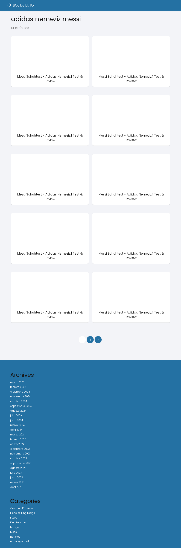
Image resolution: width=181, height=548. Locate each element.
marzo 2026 (17, 382)
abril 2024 (16, 430)
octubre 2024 (18, 401)
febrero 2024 (18, 439)
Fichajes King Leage (22, 513)
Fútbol (14, 517)
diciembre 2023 (20, 449)
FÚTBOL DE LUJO (20, 5)
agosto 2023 (18, 468)
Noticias (15, 536)
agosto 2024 (18, 410)
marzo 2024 (17, 434)
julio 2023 (16, 472)
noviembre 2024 (20, 396)
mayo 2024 (17, 425)
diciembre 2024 (20, 391)
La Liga (14, 527)
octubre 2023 (18, 458)
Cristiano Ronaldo (21, 508)
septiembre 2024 (21, 406)
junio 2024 (16, 420)
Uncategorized (19, 541)
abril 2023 (16, 487)
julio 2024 (16, 415)
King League (18, 522)
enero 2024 (17, 444)
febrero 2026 (18, 387)
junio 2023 (16, 477)
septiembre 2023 (20, 463)
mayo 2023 (17, 482)
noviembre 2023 (20, 453)
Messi (13, 532)
